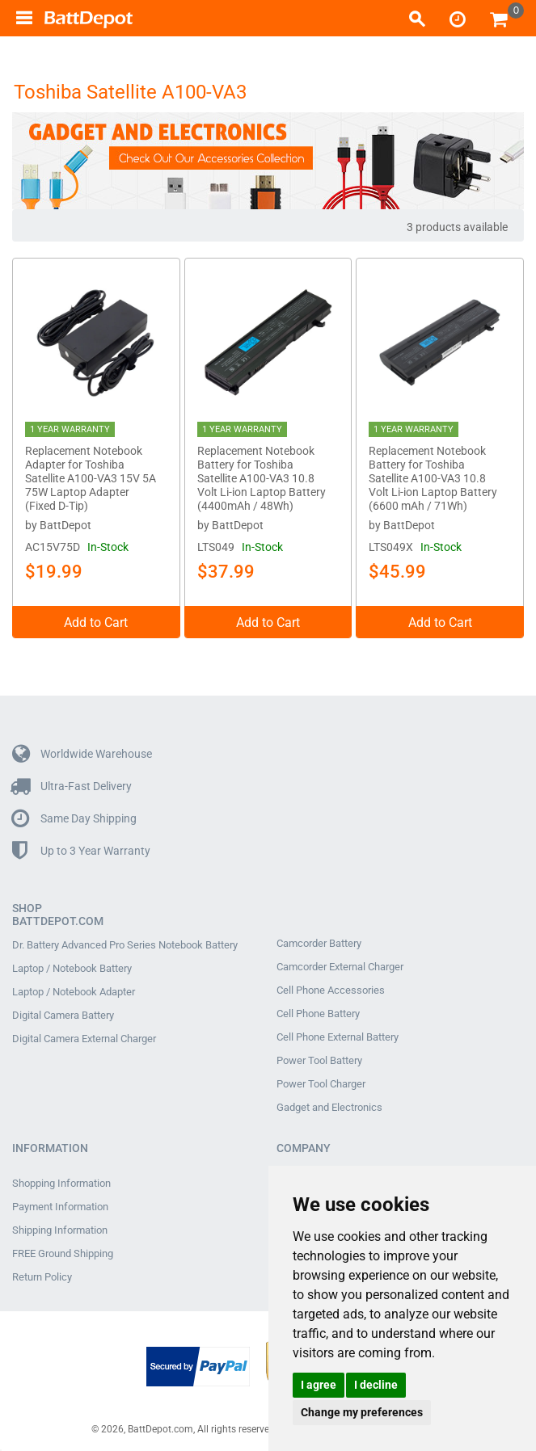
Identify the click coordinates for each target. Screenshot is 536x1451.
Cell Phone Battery (318, 1010)
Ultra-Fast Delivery (72, 783)
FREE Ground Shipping (62, 1250)
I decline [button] (376, 1384)
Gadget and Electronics (329, 1104)
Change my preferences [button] (362, 1412)
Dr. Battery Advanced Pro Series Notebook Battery (125, 942)
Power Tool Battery (319, 1057)
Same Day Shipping (74, 815)
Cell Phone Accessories (330, 987)
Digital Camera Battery (63, 1012)
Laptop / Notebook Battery (72, 965)
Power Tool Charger (320, 1081)
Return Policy (42, 1274)
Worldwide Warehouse (82, 751)
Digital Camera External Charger (84, 1035)
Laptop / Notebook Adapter (73, 989)
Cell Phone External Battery (337, 1034)
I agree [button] (318, 1384)
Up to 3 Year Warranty (81, 848)
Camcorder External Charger (339, 963)
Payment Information (60, 1203)
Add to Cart (96, 619)
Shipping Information (60, 1227)
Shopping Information (61, 1180)
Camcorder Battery (318, 940)
